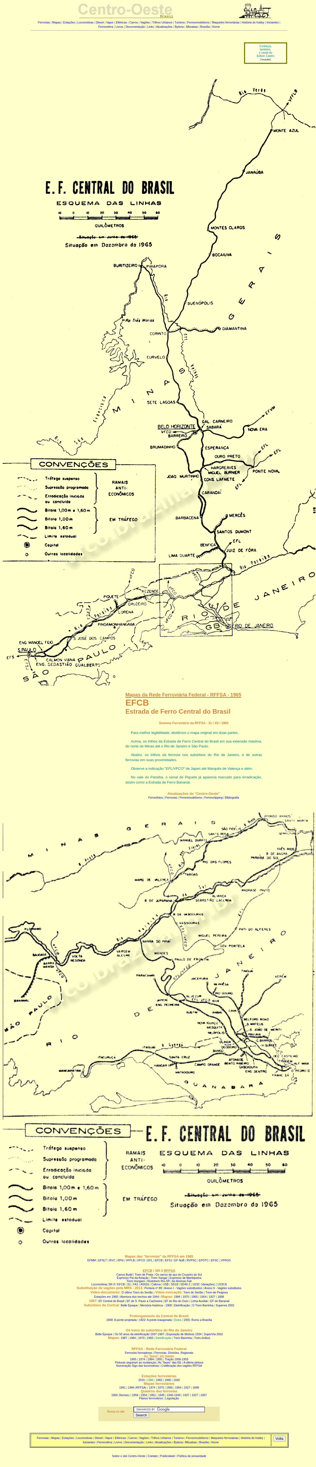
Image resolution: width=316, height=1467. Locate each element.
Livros (119, 26)
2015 (141, 1380)
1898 (221, 1296)
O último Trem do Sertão (137, 1292)
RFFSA (141, 1387)
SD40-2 (185, 1284)
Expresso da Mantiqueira (185, 1277)
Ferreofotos (155, 797)
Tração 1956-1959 (176, 1359)
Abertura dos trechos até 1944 (139, 1296)
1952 (152, 1395)
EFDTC (204, 1260)
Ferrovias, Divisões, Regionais (173, 1352)
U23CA (222, 1284)
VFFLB (130, 1260)
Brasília (205, 26)
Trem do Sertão (193, 1292)
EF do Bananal (219, 1301)
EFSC (214, 1260)
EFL (150, 1260)
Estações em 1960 (106, 1296)
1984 (177, 1296)
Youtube (265, 59)
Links (150, 26)
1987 (124, 1338)
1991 (159, 1359)
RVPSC (192, 1260)
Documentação (135, 26)
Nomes (124, 1395)
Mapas (56, 22)
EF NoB (179, 1260)
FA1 (135, 1284)
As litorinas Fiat (182, 1281)
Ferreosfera (105, 26)
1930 (176, 1380)
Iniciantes (273, 22)
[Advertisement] (134, 49)
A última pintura (193, 1362)
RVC (112, 1260)
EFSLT (102, 1260)
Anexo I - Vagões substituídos (183, 1288)
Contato (153, 1456)
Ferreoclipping (213, 797)
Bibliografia (232, 797)
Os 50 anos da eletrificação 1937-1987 (139, 1334)
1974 (142, 1359)
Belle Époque (129, 1305)
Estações (69, 22)
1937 (186, 1395)
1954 (203, 1296)
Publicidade (167, 1456)
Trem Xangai (159, 1277)
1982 (159, 1380)
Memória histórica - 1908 (156, 1305)
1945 (161, 1395)
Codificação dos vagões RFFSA (181, 1365)
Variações (208, 1284)
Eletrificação (182, 1305)
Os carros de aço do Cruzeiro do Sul (178, 1274)
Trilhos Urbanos (162, 22)
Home (216, 26)
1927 (212, 1296)
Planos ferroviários (151, 1398)
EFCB (159, 1260)
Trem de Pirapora (216, 1292)
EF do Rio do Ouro (176, 1301)
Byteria (179, 26)
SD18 (174, 1284)
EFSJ (168, 1260)
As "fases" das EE (169, 1362)
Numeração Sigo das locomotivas (137, 1365)
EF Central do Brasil (111, 1301)
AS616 (144, 1284)
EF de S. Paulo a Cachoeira (144, 1301)
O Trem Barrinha (203, 1305)
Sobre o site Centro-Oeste (128, 1456)
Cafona (155, 1284)
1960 (168, 1380)
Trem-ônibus (202, 1338)
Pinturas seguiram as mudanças (135, 1362)
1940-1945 (174, 1395)
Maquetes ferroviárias (225, 22)
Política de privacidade (191, 1456)
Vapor (110, 22)
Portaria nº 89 (153, 1288)
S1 (129, 1284)
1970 (186, 1296)
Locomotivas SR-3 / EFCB (108, 1284)
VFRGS (226, 1260)
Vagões (145, 22)
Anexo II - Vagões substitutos (223, 1288)
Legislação (172, 1398)
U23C (196, 1284)
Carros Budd (124, 1274)
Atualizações (164, 26)
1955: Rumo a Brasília (197, 1319)
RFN (120, 1260)
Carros (133, 22)
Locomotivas (85, 22)
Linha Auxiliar (199, 1301)
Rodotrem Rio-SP (158, 1281)
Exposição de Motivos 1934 (183, 1334)
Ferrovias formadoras (138, 1352)
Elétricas (121, 22)
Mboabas (192, 26)
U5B (166, 1284)
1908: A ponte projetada (121, 1319)
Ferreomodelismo (198, 22)
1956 (135, 1395)
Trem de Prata (144, 1274)
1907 (203, 1395)
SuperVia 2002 (213, 1334)
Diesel (100, 22)
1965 (194, 1296)
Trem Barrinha (183, 1338)
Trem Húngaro (135, 1281)
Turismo (180, 22)
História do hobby (253, 22)
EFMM (91, 1260)
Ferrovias (44, 22)
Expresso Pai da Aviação (133, 1277)
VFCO (141, 1260)
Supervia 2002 (225, 1305)
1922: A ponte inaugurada (155, 1319)
